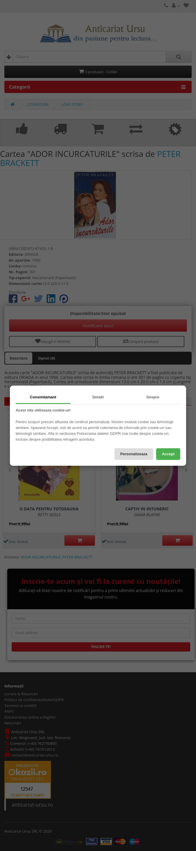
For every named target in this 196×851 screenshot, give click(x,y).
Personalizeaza (133, 454)
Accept (168, 454)
